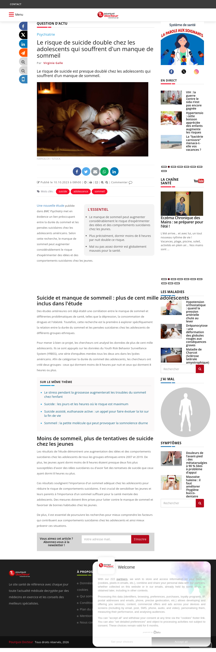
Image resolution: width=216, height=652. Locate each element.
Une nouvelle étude (49, 205)
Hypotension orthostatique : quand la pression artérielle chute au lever (196, 310)
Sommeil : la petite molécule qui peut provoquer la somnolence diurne (96, 422)
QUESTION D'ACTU (51, 23)
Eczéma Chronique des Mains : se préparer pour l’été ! (182, 221)
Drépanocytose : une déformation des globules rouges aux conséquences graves (197, 334)
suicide (63, 191)
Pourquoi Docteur (21, 642)
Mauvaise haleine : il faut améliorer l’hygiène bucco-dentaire (193, 485)
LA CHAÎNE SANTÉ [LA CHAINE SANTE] (169, 181)
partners (121, 579)
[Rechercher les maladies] (200, 368)
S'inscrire (140, 539)
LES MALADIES (172, 291)
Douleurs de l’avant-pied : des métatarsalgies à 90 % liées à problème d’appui (196, 461)
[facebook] (172, 71)
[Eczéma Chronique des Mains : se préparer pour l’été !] (182, 203)
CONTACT (15, 4)
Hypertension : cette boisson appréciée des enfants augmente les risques (195, 122)
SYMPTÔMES (170, 442)
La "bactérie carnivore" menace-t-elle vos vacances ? (194, 143)
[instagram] (197, 71)
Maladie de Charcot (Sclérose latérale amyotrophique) (197, 355)
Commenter (121, 182)
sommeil (99, 191)
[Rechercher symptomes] (200, 502)
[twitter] (184, 71)
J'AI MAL (167, 378)
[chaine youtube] (199, 182)
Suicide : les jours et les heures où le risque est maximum (86, 403)
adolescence (80, 191)
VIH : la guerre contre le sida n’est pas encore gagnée (194, 100)
